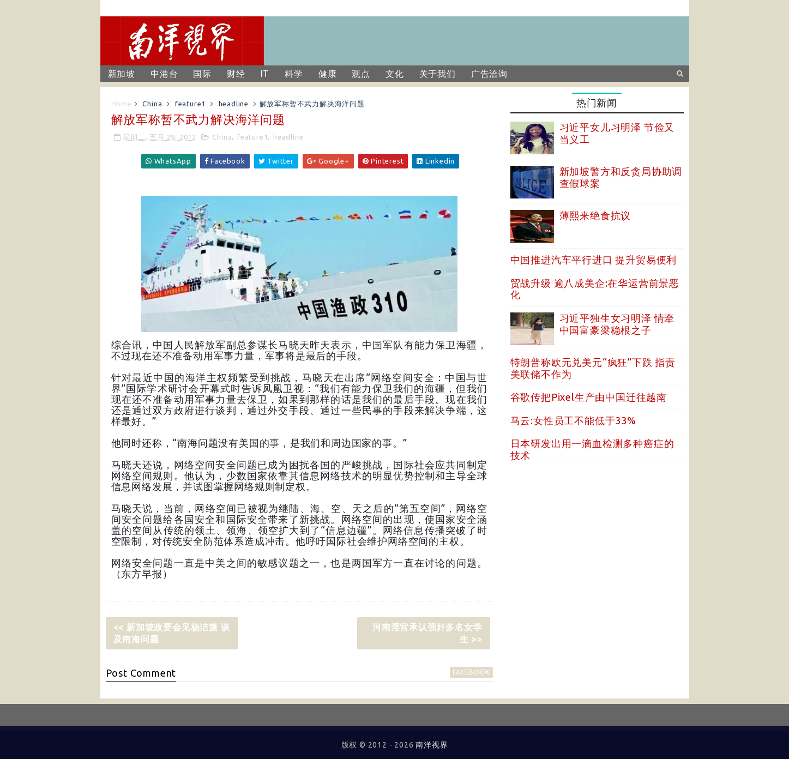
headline (234, 103)
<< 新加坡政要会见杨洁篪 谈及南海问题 (171, 633)
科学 (294, 74)
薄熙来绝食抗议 (595, 215)
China (152, 103)
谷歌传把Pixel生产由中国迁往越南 (588, 396)
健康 (327, 74)
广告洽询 (489, 74)
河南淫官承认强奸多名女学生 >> (427, 633)
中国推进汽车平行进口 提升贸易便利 (593, 259)
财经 (236, 74)
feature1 (190, 103)
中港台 (164, 74)
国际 (202, 74)
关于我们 (437, 74)
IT (265, 74)
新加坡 (121, 74)
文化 (395, 74)
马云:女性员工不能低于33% (573, 420)
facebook (471, 672)
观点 (361, 74)
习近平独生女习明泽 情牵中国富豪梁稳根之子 (617, 323)
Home (121, 103)
